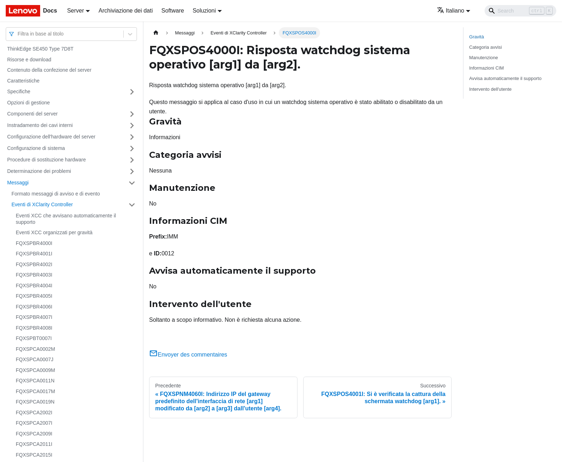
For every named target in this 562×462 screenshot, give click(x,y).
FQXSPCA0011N (35, 380)
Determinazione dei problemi (39, 171)
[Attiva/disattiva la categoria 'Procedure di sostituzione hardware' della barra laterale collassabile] (132, 160)
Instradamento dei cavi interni (40, 125)
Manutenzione (483, 57)
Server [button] (75, 11)
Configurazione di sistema (36, 148)
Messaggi (18, 182)
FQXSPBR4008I (34, 328)
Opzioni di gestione (28, 102)
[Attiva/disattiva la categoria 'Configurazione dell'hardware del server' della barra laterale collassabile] (132, 137)
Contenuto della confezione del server (49, 70)
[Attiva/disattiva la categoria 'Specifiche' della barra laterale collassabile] (132, 92)
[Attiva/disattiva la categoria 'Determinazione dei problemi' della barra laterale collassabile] (132, 171)
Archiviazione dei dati (126, 11)
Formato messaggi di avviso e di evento (55, 194)
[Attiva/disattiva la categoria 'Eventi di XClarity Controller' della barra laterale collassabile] (132, 205)
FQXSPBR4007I (34, 317)
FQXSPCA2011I (34, 444)
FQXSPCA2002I (34, 412)
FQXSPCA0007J (34, 359)
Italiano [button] (451, 11)
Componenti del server (32, 114)
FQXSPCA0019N (35, 402)
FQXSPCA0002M (35, 349)
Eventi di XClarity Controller (42, 204)
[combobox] (18, 34)
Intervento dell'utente (490, 89)
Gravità (476, 36)
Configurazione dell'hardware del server (51, 137)
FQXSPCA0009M (35, 370)
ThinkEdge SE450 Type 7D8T (40, 49)
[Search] (520, 10)
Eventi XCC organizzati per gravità (54, 232)
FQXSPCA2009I (34, 434)
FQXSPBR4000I (34, 243)
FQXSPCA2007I (34, 423)
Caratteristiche (23, 81)
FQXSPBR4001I (34, 253)
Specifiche (18, 91)
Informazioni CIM (486, 68)
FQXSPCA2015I (34, 455)
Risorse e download (29, 59)
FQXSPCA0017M (35, 391)
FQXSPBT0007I (34, 338)
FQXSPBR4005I (34, 296)
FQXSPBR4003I (34, 275)
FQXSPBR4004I (34, 285)
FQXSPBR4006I (34, 307)
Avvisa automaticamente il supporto (505, 78)
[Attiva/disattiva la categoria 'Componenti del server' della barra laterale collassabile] (132, 114)
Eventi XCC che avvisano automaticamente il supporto (66, 219)
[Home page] (156, 32)
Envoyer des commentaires (188, 355)
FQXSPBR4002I (34, 264)
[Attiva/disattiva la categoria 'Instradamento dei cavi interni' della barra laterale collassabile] (132, 125)
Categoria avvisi (485, 47)
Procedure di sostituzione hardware (46, 159)
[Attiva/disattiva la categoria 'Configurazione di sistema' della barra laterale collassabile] (132, 148)
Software (172, 11)
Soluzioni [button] (204, 11)
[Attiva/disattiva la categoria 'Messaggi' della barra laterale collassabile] (132, 183)
